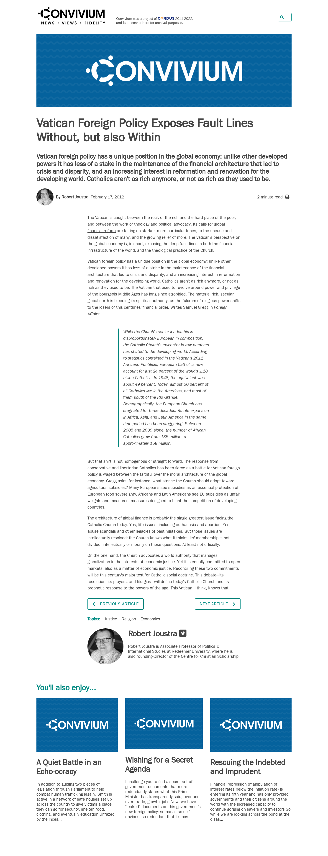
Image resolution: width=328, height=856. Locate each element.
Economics (150, 619)
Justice (111, 619)
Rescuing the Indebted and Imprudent (247, 767)
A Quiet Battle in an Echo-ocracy (69, 767)
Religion (129, 619)
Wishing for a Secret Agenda (159, 765)
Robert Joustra (75, 197)
